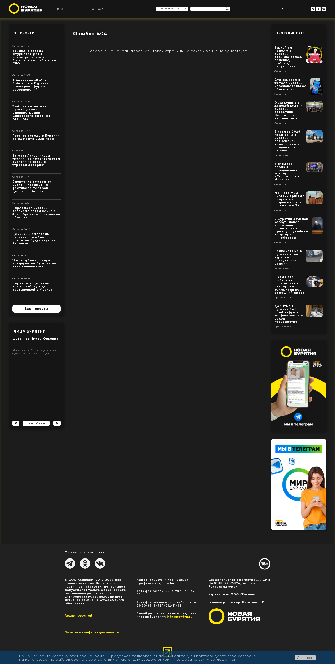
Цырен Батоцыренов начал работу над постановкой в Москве (32, 286)
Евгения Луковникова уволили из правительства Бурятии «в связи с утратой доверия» (36, 160)
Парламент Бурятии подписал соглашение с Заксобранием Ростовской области (36, 212)
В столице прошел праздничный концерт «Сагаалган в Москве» (287, 171)
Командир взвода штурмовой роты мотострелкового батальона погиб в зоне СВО (34, 57)
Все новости (36, 309)
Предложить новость (172, 8)
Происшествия (284, 298)
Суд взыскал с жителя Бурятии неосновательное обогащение (290, 84)
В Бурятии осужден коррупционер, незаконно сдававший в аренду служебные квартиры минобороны (291, 228)
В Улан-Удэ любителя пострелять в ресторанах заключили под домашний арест (289, 285)
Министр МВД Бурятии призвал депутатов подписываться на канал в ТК (289, 199)
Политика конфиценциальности (92, 632)
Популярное (290, 32)
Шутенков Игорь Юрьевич (35, 339)
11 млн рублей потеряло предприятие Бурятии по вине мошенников (34, 263)
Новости (24, 32)
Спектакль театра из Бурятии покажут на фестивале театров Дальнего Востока (31, 186)
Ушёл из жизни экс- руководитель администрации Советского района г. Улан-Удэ (32, 112)
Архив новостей (78, 615)
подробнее (36, 423)
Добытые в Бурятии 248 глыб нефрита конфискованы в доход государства (288, 314)
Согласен (305, 658)
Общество (280, 71)
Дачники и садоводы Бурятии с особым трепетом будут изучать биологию (34, 238)
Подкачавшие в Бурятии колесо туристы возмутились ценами (288, 257)
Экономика (281, 155)
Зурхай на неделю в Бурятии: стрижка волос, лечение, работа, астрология (288, 57)
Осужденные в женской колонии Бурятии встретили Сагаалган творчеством (289, 110)
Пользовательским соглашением (205, 659)
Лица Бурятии (29, 331)
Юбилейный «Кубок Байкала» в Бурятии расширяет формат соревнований (30, 84)
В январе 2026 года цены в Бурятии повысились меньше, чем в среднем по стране (287, 141)
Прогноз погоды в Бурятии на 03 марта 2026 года (35, 137)
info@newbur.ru (180, 616)
